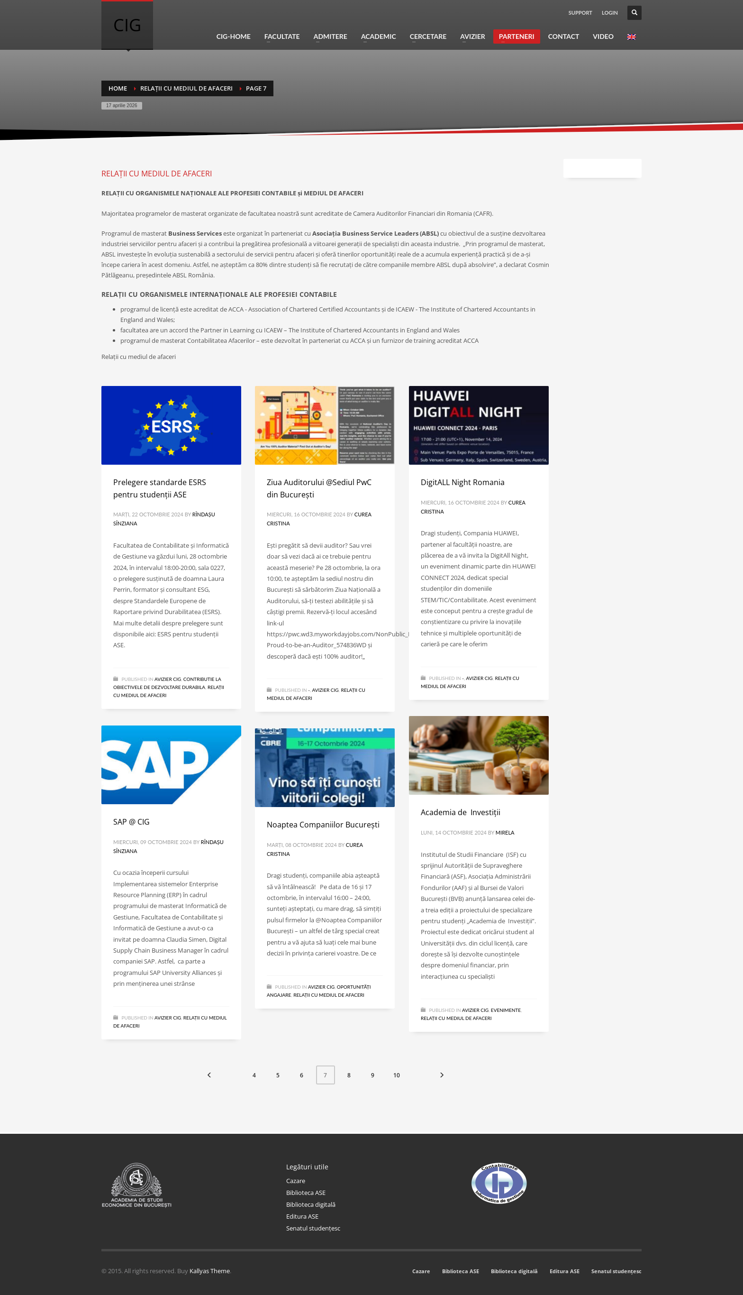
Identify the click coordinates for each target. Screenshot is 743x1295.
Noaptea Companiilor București (323, 824)
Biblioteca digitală (310, 1204)
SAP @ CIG (131, 822)
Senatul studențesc (313, 1228)
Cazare (295, 1180)
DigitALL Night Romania (463, 482)
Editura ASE (302, 1216)
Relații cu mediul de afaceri (456, 1018)
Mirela (505, 832)
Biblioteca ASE (306, 1192)
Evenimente (506, 1010)
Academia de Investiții (460, 812)
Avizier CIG (167, 679)
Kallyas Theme (210, 1271)
